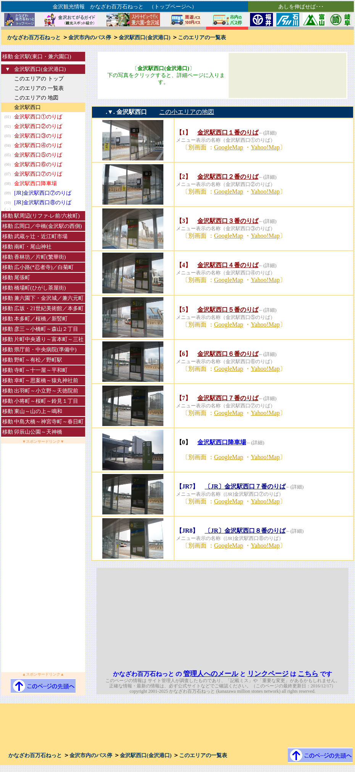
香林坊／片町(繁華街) (40, 257)
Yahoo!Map (265, 147)
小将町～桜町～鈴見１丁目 (46, 401)
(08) (8, 183)
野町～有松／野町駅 (38, 360)
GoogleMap (228, 147)
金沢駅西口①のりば (38, 117)
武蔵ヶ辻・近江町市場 (41, 236)
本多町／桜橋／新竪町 (41, 319)
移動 (7, 56)
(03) (8, 136)
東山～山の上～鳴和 (38, 411)
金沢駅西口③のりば (38, 136)
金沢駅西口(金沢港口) (144, 37)
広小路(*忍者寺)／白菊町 (44, 267)
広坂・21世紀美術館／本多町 (49, 308)
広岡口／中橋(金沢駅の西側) (48, 226)
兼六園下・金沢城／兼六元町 (49, 298)
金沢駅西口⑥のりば (38, 164)
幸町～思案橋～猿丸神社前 (46, 380)
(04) (8, 145)
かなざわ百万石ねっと (34, 37)
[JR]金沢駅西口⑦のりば (42, 193)
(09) (8, 193)
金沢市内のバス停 (89, 37)
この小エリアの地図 (186, 112)
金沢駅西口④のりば (38, 145)
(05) (8, 155)
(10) (8, 202)
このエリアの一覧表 (202, 37)
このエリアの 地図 (36, 98)
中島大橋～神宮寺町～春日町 (49, 421)
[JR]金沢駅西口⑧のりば (42, 202)
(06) (8, 164)
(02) (8, 126)
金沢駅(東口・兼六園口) (42, 56)
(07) (8, 174)
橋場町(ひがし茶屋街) (40, 288)
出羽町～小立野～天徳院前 (46, 391)
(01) (8, 117)
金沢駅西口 (27, 107)
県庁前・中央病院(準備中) (45, 349)
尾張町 (22, 277)
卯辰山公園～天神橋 (38, 432)
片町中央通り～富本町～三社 (49, 339)
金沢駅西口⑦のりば (38, 174)
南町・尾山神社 (33, 247)
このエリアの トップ (39, 79)
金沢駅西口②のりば (38, 126)
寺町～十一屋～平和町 (41, 370)
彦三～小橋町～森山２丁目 (46, 329)
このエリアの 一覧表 (39, 88)
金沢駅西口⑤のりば (38, 155)
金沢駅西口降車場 (35, 183)
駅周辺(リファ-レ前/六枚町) (47, 216)
